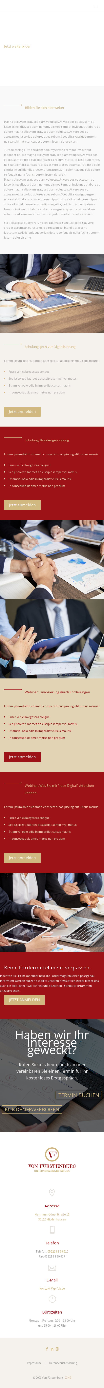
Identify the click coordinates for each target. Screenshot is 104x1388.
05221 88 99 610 (58, 1251)
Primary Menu (96, 6)
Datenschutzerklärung (63, 1363)
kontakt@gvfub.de (52, 1288)
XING (68, 1377)
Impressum (34, 1363)
